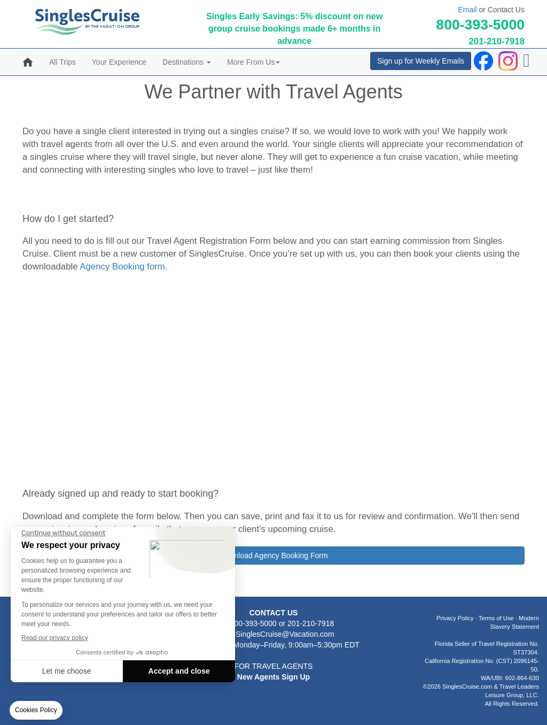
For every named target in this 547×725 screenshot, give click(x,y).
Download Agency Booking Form (273, 555)
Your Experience (119, 62)
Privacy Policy (455, 618)
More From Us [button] (253, 62)
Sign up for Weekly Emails (420, 61)
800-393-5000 (480, 25)
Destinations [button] (186, 62)
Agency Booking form (122, 266)
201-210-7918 (496, 41)
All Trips (62, 62)
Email (467, 9)
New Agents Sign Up (273, 677)
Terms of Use (496, 618)
